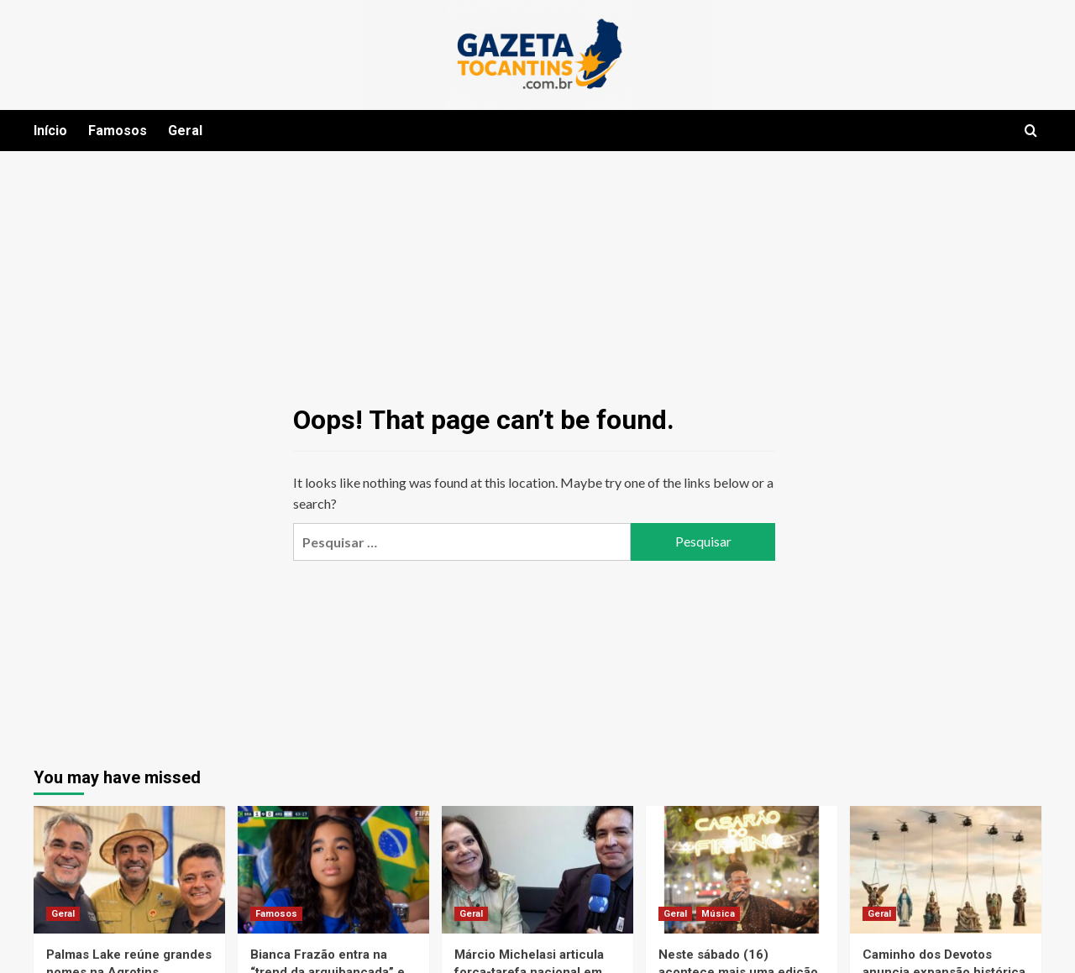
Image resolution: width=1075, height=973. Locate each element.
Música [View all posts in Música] (718, 913)
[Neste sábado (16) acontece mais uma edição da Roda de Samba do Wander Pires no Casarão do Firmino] (741, 870)
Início (50, 131)
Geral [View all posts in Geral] (63, 913)
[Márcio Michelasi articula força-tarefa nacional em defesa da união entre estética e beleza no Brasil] (537, 870)
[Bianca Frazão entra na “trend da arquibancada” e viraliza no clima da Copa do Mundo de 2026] (333, 870)
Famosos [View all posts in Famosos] (276, 913)
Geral (185, 131)
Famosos (117, 131)
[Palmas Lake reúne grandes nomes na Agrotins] (129, 870)
